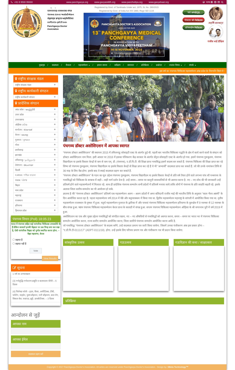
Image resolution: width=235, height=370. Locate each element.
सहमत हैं (18, 240)
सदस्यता (55, 65)
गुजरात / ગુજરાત (22, 140)
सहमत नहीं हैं (20, 243)
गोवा (17, 145)
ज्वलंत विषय (175, 65)
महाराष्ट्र (18, 195)
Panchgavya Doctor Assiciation (57, 31)
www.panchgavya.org (77, 2)
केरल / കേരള (21, 135)
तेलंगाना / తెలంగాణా (24, 165)
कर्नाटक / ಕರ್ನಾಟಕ (23, 130)
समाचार (130, 65)
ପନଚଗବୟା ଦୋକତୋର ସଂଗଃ (59, 14)
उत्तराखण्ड (19, 119)
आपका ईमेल (20, 339)
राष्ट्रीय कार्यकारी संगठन (25, 97)
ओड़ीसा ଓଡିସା (21, 124)
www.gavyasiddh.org (104, 2)
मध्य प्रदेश (19, 190)
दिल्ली (17, 170)
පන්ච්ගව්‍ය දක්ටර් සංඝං (57, 25)
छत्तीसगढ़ (19, 150)
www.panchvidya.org (132, 2)
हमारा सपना (102, 65)
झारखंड (18, 155)
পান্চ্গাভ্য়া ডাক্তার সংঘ (58, 10)
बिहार (17, 185)
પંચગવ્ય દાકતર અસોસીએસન (60, 18)
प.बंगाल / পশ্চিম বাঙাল (25, 175)
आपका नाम (19, 324)
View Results (50, 258)
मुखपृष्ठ (42, 65)
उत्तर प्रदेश (19, 114)
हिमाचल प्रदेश (21, 210)
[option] (89, 325)
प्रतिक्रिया (145, 65)
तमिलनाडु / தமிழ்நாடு (25, 160)
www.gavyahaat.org (159, 2)
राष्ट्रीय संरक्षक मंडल (23, 85)
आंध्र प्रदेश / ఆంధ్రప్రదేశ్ (25, 109)
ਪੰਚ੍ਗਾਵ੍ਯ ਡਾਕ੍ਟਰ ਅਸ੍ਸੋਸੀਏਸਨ (60, 21)
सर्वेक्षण (117, 65)
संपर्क (192, 65)
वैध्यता (68, 65)
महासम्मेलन (84, 65)
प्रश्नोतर (159, 65)
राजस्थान (19, 200)
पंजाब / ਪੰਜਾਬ (21, 180)
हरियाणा (18, 205)
